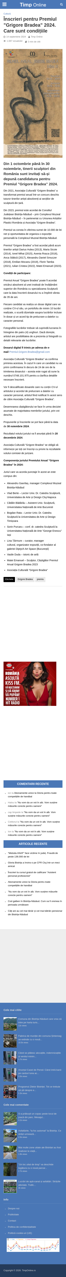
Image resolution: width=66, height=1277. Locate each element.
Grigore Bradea (25, 579)
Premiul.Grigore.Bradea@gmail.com (29, 351)
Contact (12, 1220)
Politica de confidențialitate (22, 1227)
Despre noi (13, 1208)
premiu (40, 579)
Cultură (7, 14)
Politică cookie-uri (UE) (20, 1233)
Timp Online (37, 37)
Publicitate (13, 1214)
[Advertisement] (33, 622)
